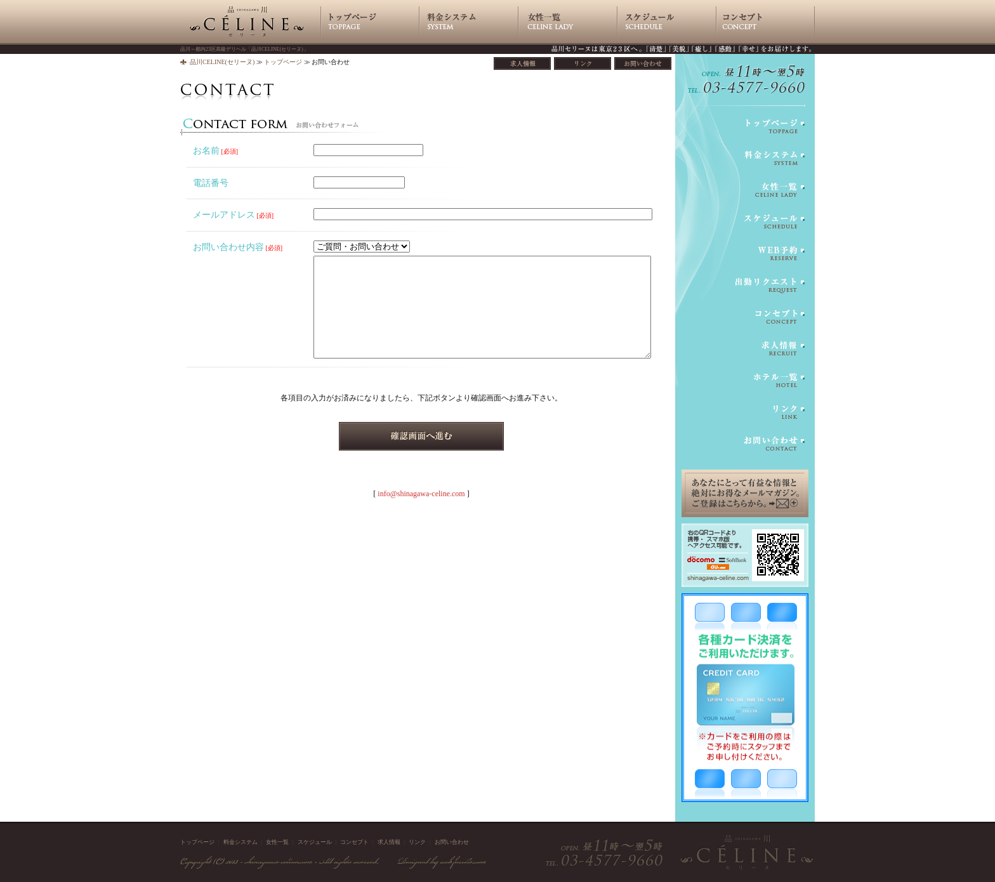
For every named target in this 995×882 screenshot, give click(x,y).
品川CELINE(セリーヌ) (222, 61)
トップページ (283, 61)
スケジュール (315, 842)
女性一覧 (277, 842)
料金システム (240, 842)
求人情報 (389, 842)
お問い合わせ (452, 842)
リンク (417, 842)
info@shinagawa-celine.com (421, 493)
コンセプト (354, 842)
